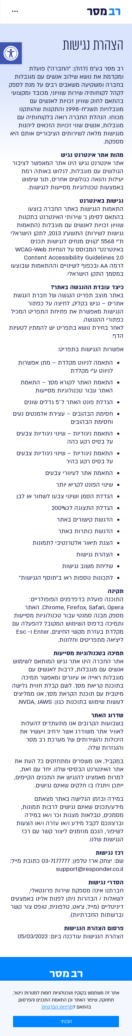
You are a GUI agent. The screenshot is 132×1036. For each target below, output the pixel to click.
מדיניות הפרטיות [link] (57, 1007)
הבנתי (66, 1021)
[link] (11, 53)
